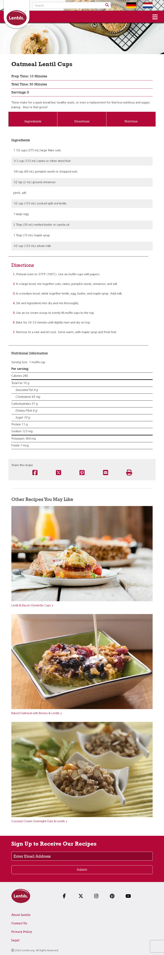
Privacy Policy (21, 932)
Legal (15, 940)
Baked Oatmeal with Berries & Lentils (35, 713)
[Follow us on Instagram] (98, 896)
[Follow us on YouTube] (129, 896)
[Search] (107, 5)
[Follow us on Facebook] (66, 896)
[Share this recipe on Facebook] (35, 473)
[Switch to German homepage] (128, 5)
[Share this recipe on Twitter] (58, 473)
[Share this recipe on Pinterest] (82, 473)
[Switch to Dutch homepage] (145, 5)
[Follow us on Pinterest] (113, 896)
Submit (82, 869)
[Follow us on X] (82, 896)
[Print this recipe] (129, 473)
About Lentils (20, 915)
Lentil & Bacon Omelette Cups (31, 605)
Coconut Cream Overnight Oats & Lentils (38, 821)
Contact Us (19, 923)
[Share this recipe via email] (105, 473)
